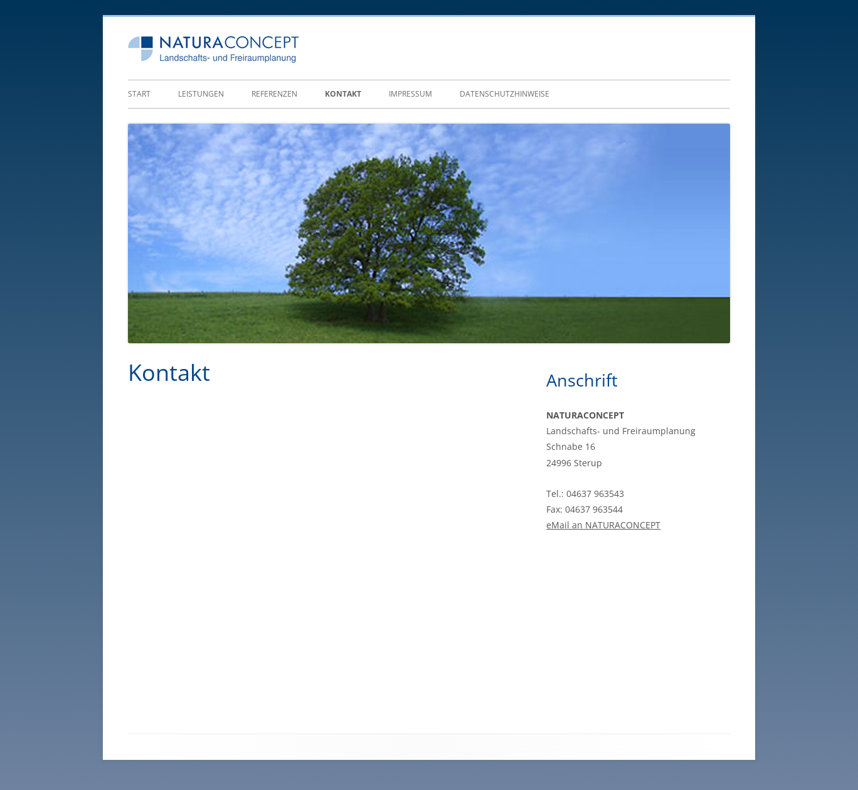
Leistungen (201, 93)
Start (139, 93)
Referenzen (274, 93)
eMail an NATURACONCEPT (603, 525)
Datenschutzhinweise (504, 93)
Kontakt (343, 93)
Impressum (410, 93)
